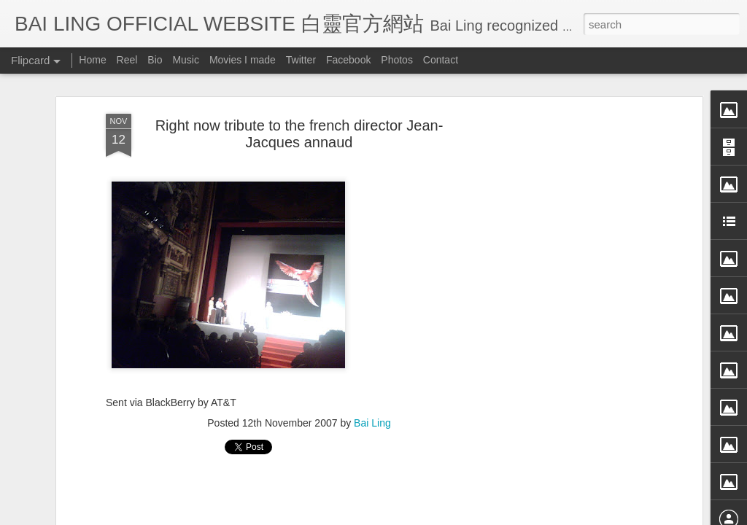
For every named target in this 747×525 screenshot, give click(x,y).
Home (92, 60)
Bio (154, 60)
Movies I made (242, 60)
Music (185, 60)
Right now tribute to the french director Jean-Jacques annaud (299, 130)
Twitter (301, 60)
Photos (397, 60)
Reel (127, 60)
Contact (440, 60)
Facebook (348, 60)
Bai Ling (372, 419)
